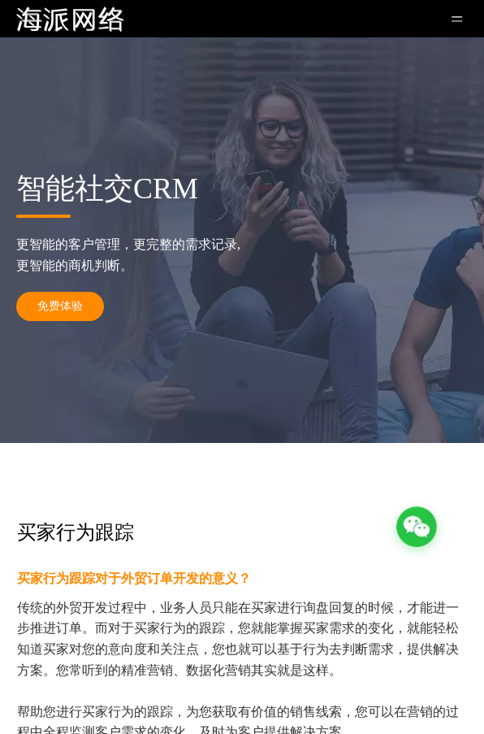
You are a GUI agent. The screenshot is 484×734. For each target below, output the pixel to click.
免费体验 (60, 306)
